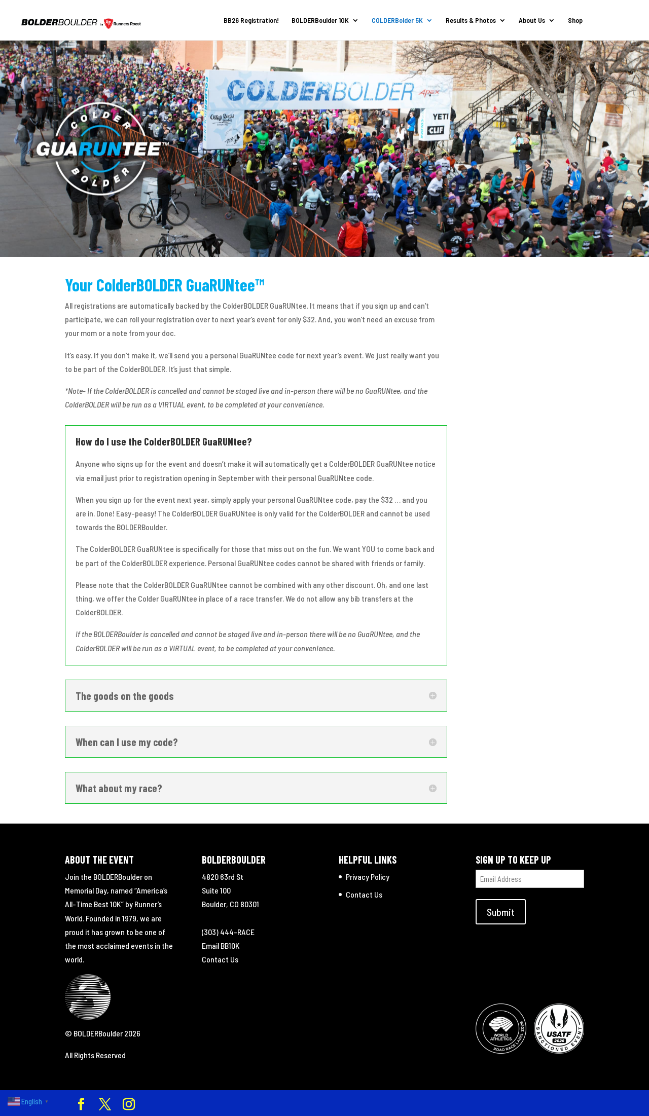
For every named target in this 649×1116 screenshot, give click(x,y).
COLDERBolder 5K (396, 20)
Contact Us (220, 959)
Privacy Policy (367, 876)
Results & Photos (470, 20)
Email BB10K (221, 945)
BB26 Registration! (250, 20)
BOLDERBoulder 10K (319, 20)
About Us (531, 20)
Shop (574, 20)
